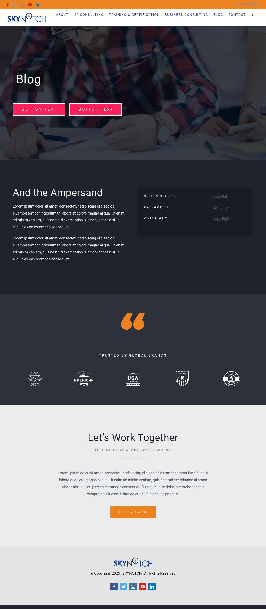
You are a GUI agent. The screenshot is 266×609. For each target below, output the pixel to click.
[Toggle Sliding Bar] (253, 14)
